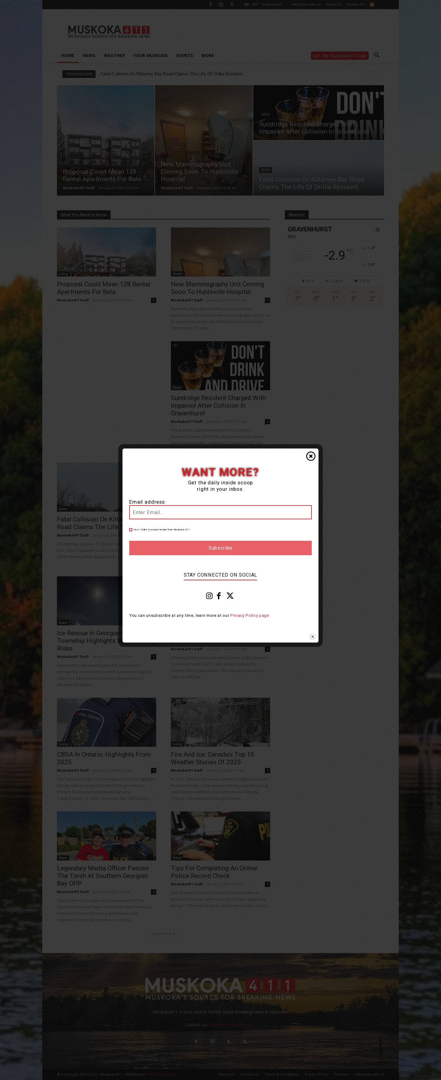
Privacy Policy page (249, 615)
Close (310, 456)
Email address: (147, 502)
